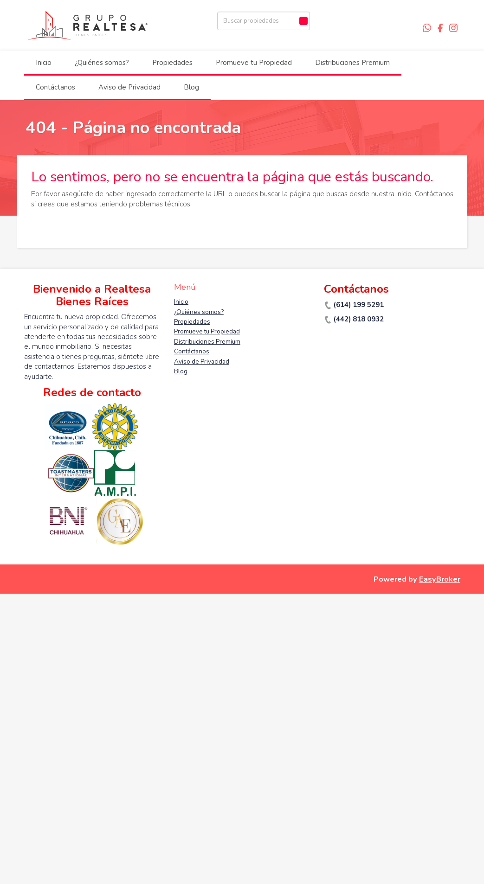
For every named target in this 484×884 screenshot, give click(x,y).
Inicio (44, 62)
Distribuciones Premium (352, 62)
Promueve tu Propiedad (254, 62)
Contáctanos (55, 87)
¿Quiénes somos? (102, 62)
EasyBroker (439, 579)
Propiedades (172, 62)
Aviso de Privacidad (129, 87)
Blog (191, 87)
